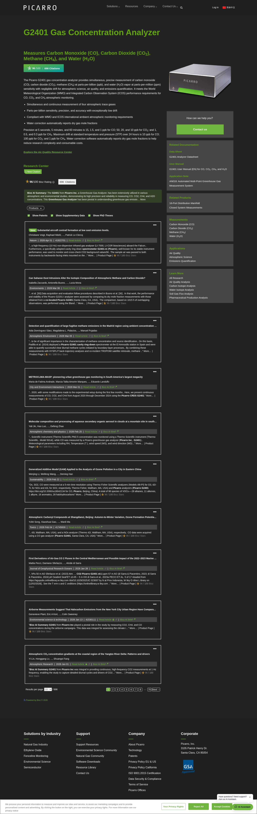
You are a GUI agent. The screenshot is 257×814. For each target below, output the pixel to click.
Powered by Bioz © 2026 (36, 701)
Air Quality (174, 254)
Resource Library (86, 768)
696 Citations (52, 69)
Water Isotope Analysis (181, 291)
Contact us (200, 130)
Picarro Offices (137, 791)
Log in (215, 7)
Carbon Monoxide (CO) (181, 225)
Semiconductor (32, 768)
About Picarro (136, 745)
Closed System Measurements (185, 208)
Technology (135, 751)
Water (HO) (176, 237)
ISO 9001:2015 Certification (144, 774)
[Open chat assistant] (242, 807)
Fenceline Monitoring (36, 757)
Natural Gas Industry (36, 745)
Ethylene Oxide (33, 751)
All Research (176, 279)
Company (148, 7)
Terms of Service (138, 785)
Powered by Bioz (31, 77)
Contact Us (169, 7)
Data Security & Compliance (144, 780)
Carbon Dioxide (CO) (181, 229)
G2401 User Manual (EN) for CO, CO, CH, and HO (198, 170)
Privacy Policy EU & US (142, 763)
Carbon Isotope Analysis (182, 287)
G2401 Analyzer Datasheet (184, 158)
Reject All (199, 806)
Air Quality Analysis (179, 283)
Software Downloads (88, 763)
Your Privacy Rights (173, 806)
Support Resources (87, 745)
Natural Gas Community (90, 757)
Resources (127, 7)
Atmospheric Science (180, 258)
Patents (132, 757)
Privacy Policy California (142, 768)
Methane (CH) (177, 233)
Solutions (107, 7)
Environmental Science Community (96, 751)
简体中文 (229, 7)
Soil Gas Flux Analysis (181, 295)
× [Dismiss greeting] (250, 797)
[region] (128, 806)
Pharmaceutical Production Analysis (188, 299)
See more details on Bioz (151, 701)
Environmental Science (37, 763)
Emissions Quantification (182, 262)
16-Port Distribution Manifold (184, 204)
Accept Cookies (222, 806)
